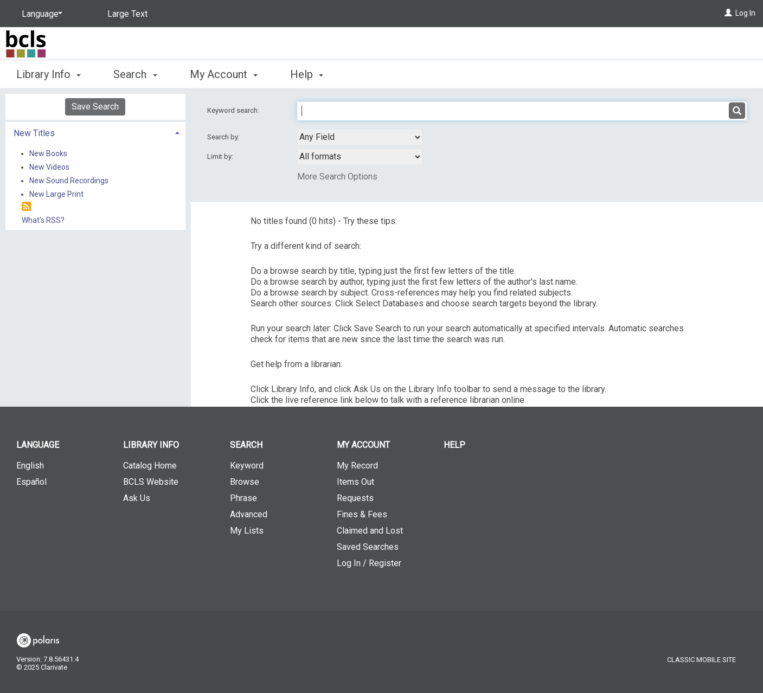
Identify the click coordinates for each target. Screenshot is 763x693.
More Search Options (337, 176)
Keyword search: (234, 110)
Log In (745, 13)
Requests (355, 498)
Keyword (247, 465)
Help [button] (306, 74)
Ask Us (136, 498)
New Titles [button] (34, 133)
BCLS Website (150, 482)
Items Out (355, 482)
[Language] (40, 14)
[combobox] (359, 137)
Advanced (248, 514)
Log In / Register (369, 563)
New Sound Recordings (68, 180)
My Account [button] (224, 74)
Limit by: (221, 156)
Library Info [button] (48, 74)
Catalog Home (150, 465)
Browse (244, 482)
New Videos (49, 167)
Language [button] (37, 445)
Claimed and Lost (370, 530)
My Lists (247, 530)
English (30, 465)
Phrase (243, 498)
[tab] (95, 132)
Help (454, 445)
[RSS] (26, 207)
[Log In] (728, 13)
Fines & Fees (362, 514)
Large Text (127, 14)
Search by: (224, 137)
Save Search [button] (95, 106)
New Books (48, 153)
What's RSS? (43, 220)
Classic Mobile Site (701, 660)
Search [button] (135, 74)
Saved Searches (368, 547)
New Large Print (56, 194)
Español (31, 482)
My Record (357, 465)
